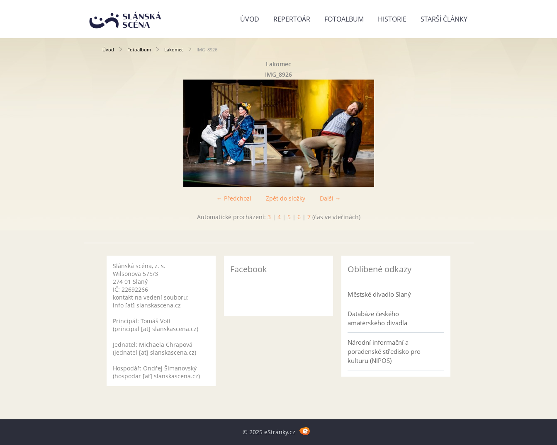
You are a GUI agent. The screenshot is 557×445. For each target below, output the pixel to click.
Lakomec (173, 49)
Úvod (249, 19)
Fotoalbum (344, 19)
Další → (330, 198)
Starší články (444, 19)
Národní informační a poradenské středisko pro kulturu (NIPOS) (384, 351)
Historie (392, 19)
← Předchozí (233, 198)
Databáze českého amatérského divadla (377, 318)
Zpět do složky (285, 198)
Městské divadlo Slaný (379, 294)
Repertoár (291, 19)
